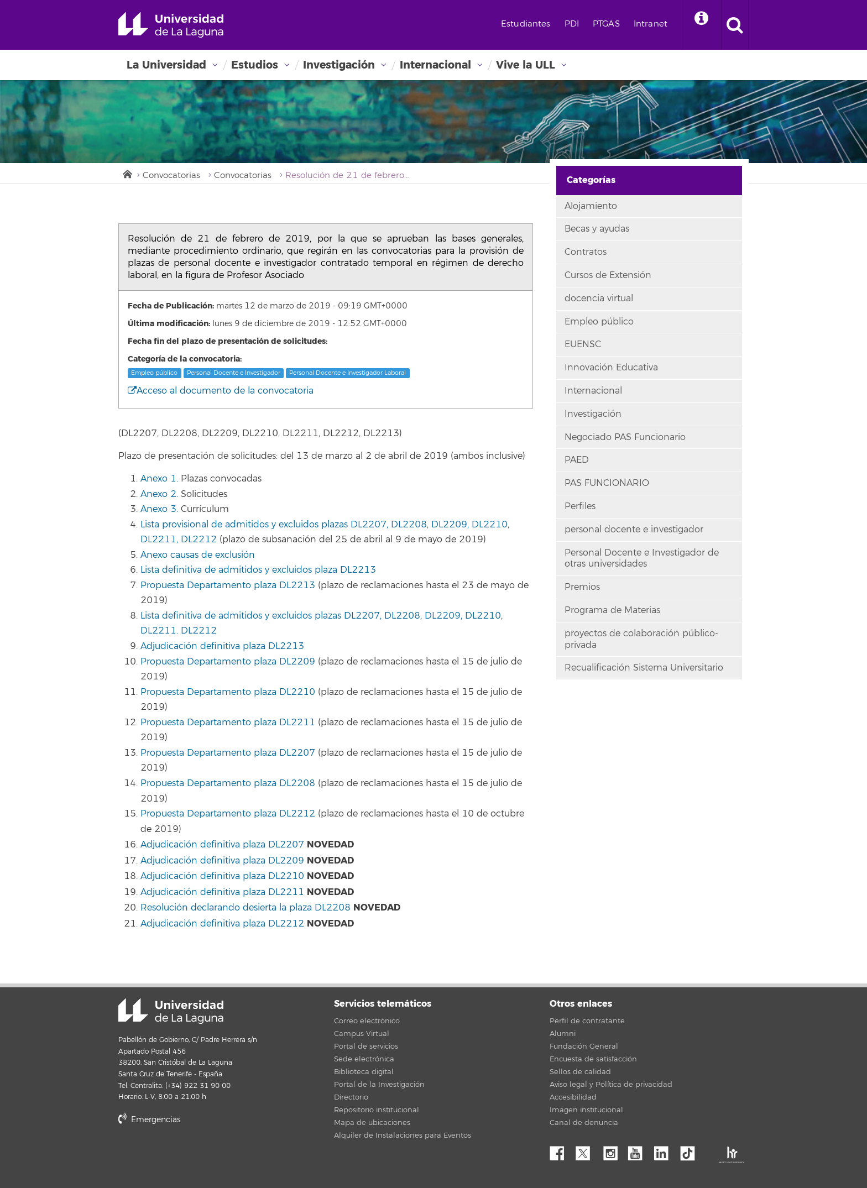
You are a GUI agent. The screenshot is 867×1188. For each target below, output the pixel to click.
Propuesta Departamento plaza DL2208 (227, 783)
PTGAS (606, 24)
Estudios (254, 65)
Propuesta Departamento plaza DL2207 (227, 752)
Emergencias (149, 1119)
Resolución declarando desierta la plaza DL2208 (245, 907)
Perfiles (580, 506)
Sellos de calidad (580, 1071)
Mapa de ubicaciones (372, 1122)
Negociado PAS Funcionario (625, 437)
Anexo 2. (159, 494)
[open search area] (735, 25)
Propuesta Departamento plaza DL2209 (227, 661)
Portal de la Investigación (379, 1084)
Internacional (435, 65)
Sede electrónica (364, 1059)
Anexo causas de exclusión (197, 555)
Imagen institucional (586, 1110)
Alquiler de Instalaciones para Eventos (402, 1135)
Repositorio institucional (376, 1110)
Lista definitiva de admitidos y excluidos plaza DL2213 (258, 569)
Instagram (613, 1150)
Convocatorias (171, 175)
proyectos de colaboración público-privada (641, 639)
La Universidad (166, 65)
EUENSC (583, 344)
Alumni (563, 1033)
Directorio (351, 1097)
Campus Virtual (361, 1033)
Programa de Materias (612, 610)
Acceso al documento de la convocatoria (221, 390)
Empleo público (154, 372)
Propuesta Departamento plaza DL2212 (227, 813)
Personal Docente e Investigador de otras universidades (642, 558)
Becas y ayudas (597, 228)
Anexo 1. (159, 478)
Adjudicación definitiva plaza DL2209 (222, 860)
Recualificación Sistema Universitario (644, 667)
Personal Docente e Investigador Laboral (347, 372)
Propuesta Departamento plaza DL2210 (227, 692)
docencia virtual (599, 298)
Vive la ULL (525, 65)
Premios (582, 587)
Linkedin (665, 1150)
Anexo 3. (159, 509)
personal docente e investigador (634, 529)
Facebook (561, 1150)
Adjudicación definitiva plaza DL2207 (222, 844)
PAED (577, 459)
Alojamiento (591, 206)
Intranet (650, 24)
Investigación (339, 65)
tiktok (691, 1150)
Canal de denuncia (584, 1122)
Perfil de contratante (587, 1021)
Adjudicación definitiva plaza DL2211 (222, 892)
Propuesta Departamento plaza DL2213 (227, 585)
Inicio (126, 173)
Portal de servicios (366, 1046)
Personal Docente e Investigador (233, 372)
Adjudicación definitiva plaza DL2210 (222, 876)
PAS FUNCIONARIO (607, 483)
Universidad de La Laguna (170, 25)
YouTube (639, 1150)
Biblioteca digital (364, 1071)
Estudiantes (526, 24)
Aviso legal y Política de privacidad (611, 1084)
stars (201, 1157)
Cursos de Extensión (608, 275)
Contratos (586, 252)
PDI (572, 24)
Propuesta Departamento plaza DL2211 (227, 722)
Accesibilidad (573, 1097)
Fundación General (584, 1046)
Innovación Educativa (611, 367)
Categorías (591, 180)
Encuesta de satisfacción (593, 1059)
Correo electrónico (367, 1021)
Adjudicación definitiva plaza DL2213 (222, 646)
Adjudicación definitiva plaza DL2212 (222, 923)
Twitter (587, 1150)
